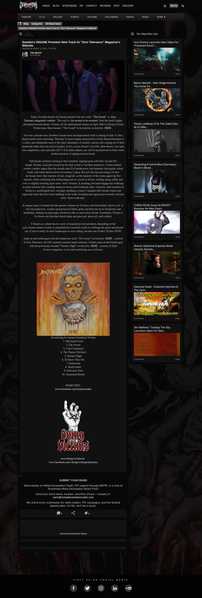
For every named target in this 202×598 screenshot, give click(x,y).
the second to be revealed (83, 120)
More (161, 17)
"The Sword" (99, 116)
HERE (108, 128)
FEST (117, 6)
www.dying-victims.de (73, 458)
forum (130, 17)
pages (145, 17)
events (75, 17)
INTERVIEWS (69, 6)
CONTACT (91, 6)
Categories (37, 24)
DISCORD (127, 6)
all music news (53, 24)
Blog (26, 24)
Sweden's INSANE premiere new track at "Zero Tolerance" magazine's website (57, 28)
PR (81, 6)
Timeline (26, 17)
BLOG (56, 6)
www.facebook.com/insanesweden (73, 389)
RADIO (46, 6)
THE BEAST (36, 53)
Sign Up (174, 6)
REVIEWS (105, 6)
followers (111, 17)
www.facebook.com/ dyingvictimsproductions (73, 462)
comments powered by (73, 533)
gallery (57, 17)
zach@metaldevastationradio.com (73, 497)
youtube (92, 17)
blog (42, 17)
